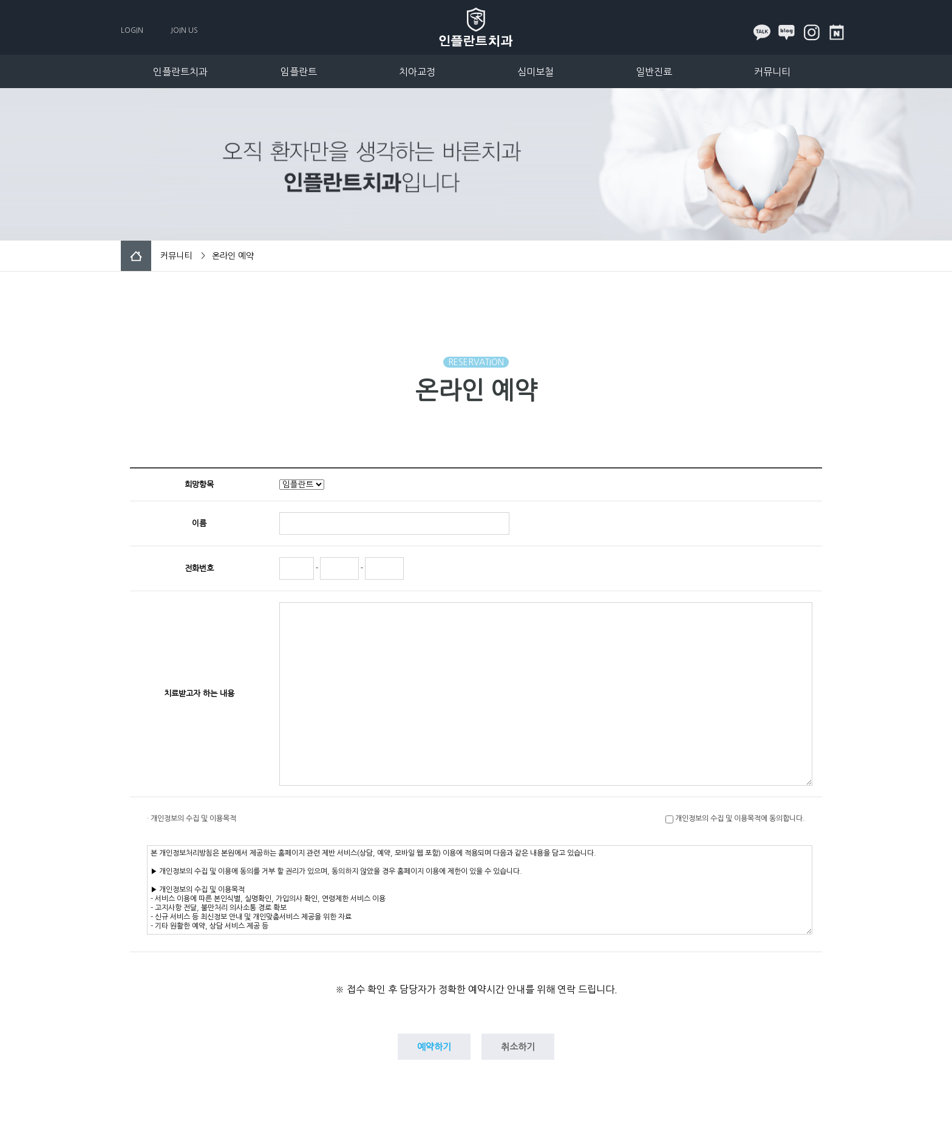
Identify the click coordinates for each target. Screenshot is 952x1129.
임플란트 (298, 72)
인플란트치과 (180, 72)
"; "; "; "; (301, 484)
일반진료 (654, 72)
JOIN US (184, 30)
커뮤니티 (772, 72)
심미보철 (535, 72)
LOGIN (132, 30)
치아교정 (417, 72)
